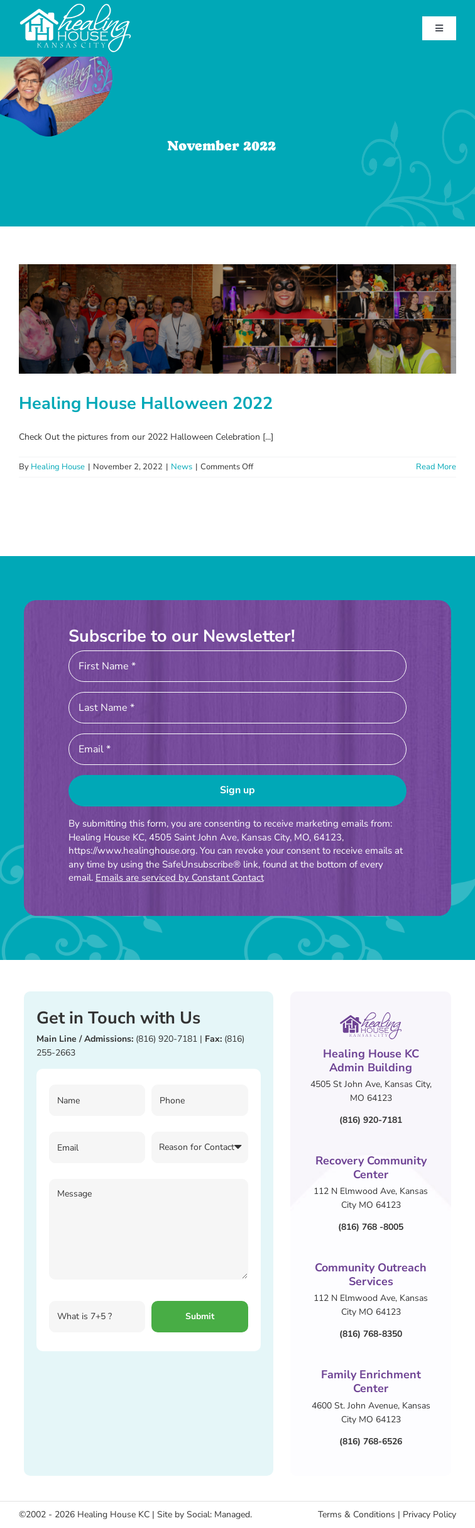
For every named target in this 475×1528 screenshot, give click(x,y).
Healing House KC (113, 1514)
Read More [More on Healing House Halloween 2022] (436, 466)
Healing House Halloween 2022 (146, 403)
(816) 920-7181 (166, 1039)
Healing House (58, 466)
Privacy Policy (429, 1514)
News (181, 466)
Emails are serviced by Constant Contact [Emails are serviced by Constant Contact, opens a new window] (180, 877)
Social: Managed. (219, 1514)
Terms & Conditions (356, 1514)
